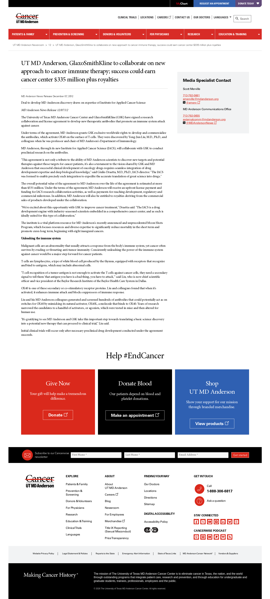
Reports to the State (105, 553)
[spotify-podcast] (203, 537)
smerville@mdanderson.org (201, 99)
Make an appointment (135, 415)
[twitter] (203, 521)
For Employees (114, 514)
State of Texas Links (167, 553)
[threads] (236, 521)
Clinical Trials (127, 17)
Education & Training (233, 34)
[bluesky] (229, 521)
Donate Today (248, 3)
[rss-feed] (229, 537)
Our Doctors (201, 17)
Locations (150, 491)
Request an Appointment (214, 3)
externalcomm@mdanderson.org (204, 119)
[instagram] (216, 521)
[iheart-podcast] (223, 537)
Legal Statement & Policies (75, 553)
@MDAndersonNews (201, 123)
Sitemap (149, 504)
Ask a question (214, 502)
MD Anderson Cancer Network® (198, 553)
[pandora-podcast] (216, 537)
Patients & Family (23, 34)
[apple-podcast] (196, 537)
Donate (58, 414)
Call (226, 488)
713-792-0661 (191, 95)
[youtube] (209, 521)
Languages (221, 17)
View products (212, 423)
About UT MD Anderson (116, 486)
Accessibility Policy (156, 521)
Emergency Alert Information (136, 553)
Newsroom (112, 507)
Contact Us (182, 17)
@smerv (193, 102)
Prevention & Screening (68, 34)
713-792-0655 (191, 115)
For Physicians (159, 34)
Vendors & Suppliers (228, 553)
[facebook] (196, 521)
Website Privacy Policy (43, 553)
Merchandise (115, 521)
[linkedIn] (223, 521)
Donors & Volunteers (117, 34)
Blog (108, 501)
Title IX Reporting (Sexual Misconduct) (118, 529)
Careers (164, 17)
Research (194, 34)
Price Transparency (117, 538)
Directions (150, 497)
